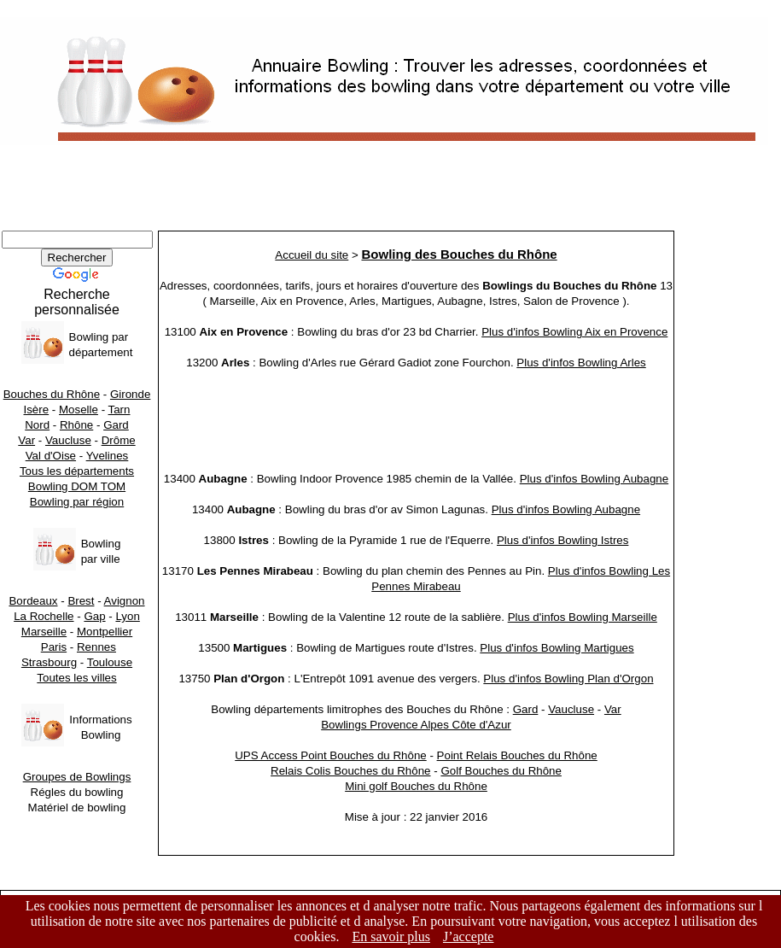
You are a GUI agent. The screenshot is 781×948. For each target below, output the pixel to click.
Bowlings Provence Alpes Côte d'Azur (416, 724)
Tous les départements (77, 471)
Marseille (44, 631)
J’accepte (468, 936)
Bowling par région (77, 501)
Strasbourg (49, 662)
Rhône (76, 424)
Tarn (119, 409)
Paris (54, 647)
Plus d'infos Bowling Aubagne (594, 478)
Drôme (119, 440)
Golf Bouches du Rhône (501, 770)
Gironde (130, 394)
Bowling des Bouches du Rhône (459, 254)
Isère (37, 409)
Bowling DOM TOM (76, 486)
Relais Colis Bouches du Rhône (350, 770)
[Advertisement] (390, 192)
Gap (94, 616)
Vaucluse (68, 440)
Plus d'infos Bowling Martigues (556, 647)
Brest (80, 600)
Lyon (127, 616)
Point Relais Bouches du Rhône (517, 755)
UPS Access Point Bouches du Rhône (331, 755)
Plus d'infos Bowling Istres (562, 540)
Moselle (78, 409)
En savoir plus (391, 936)
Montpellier (104, 631)
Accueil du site (311, 255)
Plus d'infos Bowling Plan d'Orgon (568, 678)
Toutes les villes (76, 677)
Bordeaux (33, 600)
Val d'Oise (51, 455)
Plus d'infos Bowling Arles (580, 362)
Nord (37, 424)
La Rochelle (43, 616)
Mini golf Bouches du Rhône (416, 786)
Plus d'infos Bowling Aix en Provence (574, 331)
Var (26, 440)
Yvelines (107, 455)
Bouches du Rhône (51, 394)
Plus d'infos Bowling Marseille (582, 617)
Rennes (96, 647)
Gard (116, 424)
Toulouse (109, 662)
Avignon (124, 600)
